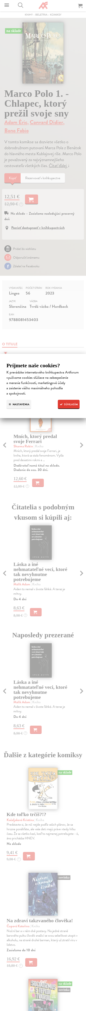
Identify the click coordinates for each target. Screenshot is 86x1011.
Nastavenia (18, 404)
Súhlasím (69, 404)
